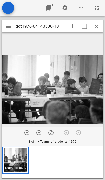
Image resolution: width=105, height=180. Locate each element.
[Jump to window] (49, 8)
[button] (15, 160)
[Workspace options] (81, 8)
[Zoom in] (27, 133)
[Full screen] (97, 8)
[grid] (52, 162)
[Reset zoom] (51, 133)
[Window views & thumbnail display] (72, 26)
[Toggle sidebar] (9, 26)
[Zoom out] (39, 133)
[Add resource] (8, 8)
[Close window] (96, 26)
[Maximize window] (84, 26)
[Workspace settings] (65, 8)
